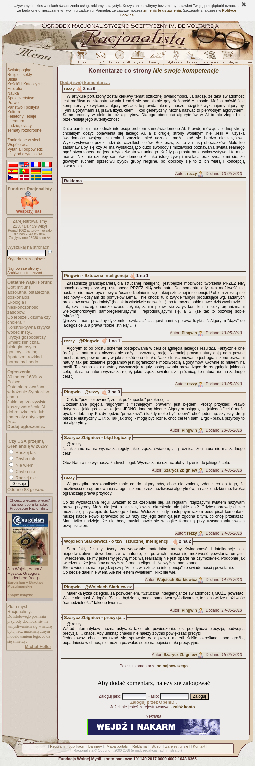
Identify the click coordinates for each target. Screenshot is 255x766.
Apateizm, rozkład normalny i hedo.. (24, 359)
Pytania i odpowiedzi (25, 149)
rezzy (69, 88)
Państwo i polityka (23, 107)
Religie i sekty (19, 74)
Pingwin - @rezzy (82, 391)
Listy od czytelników (24, 154)
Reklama (139, 746)
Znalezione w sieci (23, 140)
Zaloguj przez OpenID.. (153, 702)
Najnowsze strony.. (24, 268)
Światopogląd (19, 70)
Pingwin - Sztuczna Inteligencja (96, 275)
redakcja (150, 750)
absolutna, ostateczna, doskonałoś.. (28, 295)
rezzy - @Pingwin (82, 340)
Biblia (12, 79)
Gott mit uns (19, 287)
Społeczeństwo (20, 98)
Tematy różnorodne (24, 130)
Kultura (13, 112)
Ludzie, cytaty (19, 125)
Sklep (156, 746)
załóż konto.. (185, 707)
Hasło (153, 696)
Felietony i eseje (21, 116)
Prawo (13, 102)
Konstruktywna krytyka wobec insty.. (28, 330)
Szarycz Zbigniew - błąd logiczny (97, 437)
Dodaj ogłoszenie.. (26, 426)
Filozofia (14, 88)
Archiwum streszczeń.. (25, 273)
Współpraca (17, 144)
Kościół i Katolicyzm (24, 84)
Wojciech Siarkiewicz (177, 579)
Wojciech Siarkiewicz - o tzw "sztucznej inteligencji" (117, 541)
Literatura (15, 121)
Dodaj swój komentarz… (85, 82)
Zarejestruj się (176, 746)
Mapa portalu (117, 746)
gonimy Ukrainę (22, 351)
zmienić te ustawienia (162, 10)
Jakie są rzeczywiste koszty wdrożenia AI (26, 404)
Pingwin (189, 333)
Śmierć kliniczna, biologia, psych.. (23, 344)
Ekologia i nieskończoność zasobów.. (22, 307)
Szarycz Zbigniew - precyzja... (94, 617)
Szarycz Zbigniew (180, 470)
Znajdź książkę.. (21, 595)
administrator (170, 750)
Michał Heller (38, 646)
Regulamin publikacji (67, 746)
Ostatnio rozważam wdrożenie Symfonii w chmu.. (28, 391)
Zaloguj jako (109, 696)
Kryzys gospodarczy (26, 337)
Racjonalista (83, 750)
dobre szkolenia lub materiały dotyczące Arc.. (26, 416)
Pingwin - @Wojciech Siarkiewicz (98, 586)
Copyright (105, 750)
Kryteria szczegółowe (26, 259)
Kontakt (199, 746)
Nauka (13, 93)
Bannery (95, 746)
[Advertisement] (160, 226)
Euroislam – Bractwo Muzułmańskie (25, 584)
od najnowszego (172, 666)
